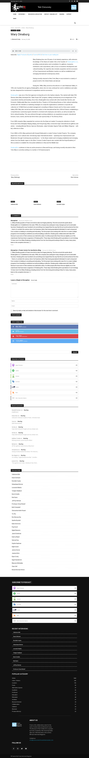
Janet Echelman (16, 533)
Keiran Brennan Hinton (18, 569)
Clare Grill (14, 566)
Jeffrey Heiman (16, 500)
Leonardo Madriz (17, 487)
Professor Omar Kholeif (18, 504)
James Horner (16, 550)
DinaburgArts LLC (72, 62)
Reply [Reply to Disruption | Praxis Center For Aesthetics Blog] (12, 274)
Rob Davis (14, 497)
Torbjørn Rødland (17, 491)
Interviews (17, 28)
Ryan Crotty (15, 556)
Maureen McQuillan (17, 563)
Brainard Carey (16, 39)
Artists (23, 28)
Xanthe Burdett (16, 520)
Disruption (26, 280)
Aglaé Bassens (16, 530)
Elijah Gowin (15, 546)
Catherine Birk (14, 204)
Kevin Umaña (15, 494)
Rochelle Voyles (61, 204)
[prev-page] (12, 209)
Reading (26, 410)
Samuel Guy (15, 540)
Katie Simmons (16, 523)
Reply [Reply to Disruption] (12, 244)
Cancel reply (34, 280)
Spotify (30, 54)
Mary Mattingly (15, 177)
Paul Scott (15, 527)
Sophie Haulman (16, 543)
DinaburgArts (14, 95)
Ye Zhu (14, 514)
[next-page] (15, 209)
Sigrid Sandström (17, 560)
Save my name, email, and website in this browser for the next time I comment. (35, 310)
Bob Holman (74, 177)
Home (12, 28)
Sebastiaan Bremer (17, 484)
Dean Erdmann (37, 204)
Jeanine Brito (15, 553)
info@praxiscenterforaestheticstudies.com (41, 740)
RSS (39, 54)
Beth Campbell (16, 507)
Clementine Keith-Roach (19, 510)
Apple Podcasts (22, 54)
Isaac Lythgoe (16, 537)
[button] (75, 23)
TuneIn (35, 54)
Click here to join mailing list (50, 54)
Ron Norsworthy (16, 517)
